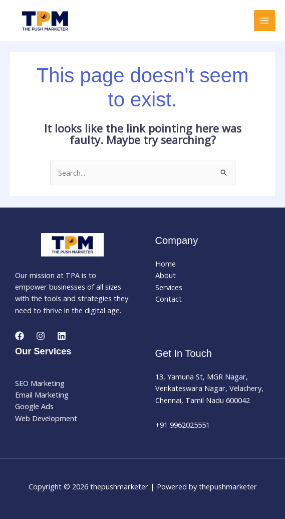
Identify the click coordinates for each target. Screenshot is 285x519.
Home (165, 263)
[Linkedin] (61, 335)
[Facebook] (19, 335)
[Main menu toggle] (264, 20)
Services (168, 287)
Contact (168, 299)
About (165, 275)
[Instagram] (40, 335)
